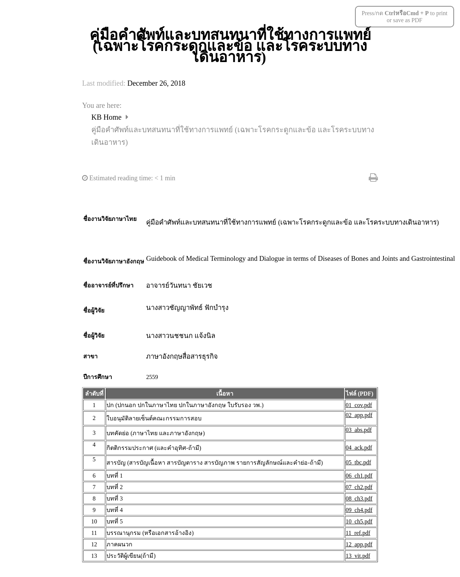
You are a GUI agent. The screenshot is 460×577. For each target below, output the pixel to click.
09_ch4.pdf (359, 510)
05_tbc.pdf (358, 462)
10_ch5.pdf (359, 521)
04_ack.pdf (359, 447)
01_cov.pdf (359, 405)
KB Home (107, 117)
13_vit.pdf (358, 556)
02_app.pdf (359, 415)
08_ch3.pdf (359, 498)
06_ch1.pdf (359, 475)
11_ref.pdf (358, 533)
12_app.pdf (359, 544)
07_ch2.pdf (359, 487)
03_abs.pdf (359, 430)
